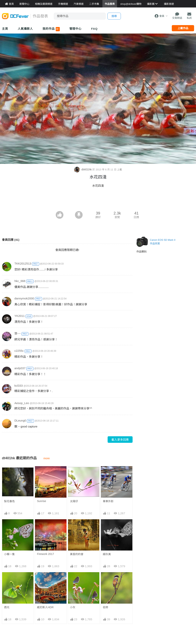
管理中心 (75, 28)
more (46, 458)
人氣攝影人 (25, 28)
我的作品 (51, 29)
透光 (6, 607)
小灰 (72, 607)
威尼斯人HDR (45, 607)
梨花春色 (9, 501)
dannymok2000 (24, 298)
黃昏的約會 (76, 554)
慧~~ (17, 333)
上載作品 (183, 28)
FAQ (94, 28)
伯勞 (105, 607)
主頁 (5, 28)
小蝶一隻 (9, 554)
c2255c (19, 350)
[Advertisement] (98, 200)
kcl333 (18, 385)
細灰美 (107, 554)
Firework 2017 (45, 554)
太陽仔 (74, 501)
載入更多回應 (120, 439)
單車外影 (108, 501)
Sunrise (41, 501)
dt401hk (83, 169)
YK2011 (19, 315)
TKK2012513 (22, 263)
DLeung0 (20, 420)
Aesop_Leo (21, 403)
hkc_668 (19, 281)
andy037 (20, 368)
